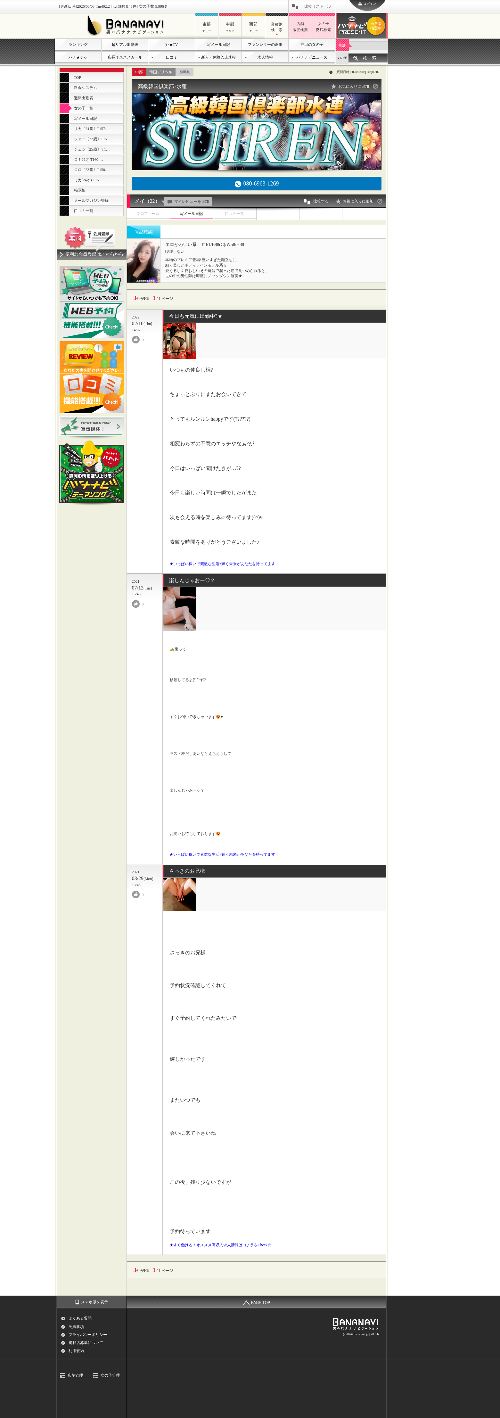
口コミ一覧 (83, 211)
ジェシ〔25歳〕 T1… (92, 149)
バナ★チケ (78, 57)
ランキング (78, 44)
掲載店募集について (86, 1342)
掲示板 (80, 190)
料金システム (85, 88)
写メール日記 (218, 44)
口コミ (171, 57)
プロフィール (148, 213)
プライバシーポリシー (88, 1334)
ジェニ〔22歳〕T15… (92, 139)
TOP (77, 77)
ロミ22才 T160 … (88, 159)
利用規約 (76, 1350)
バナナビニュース (312, 57)
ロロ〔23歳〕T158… (91, 170)
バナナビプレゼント (377, 25)
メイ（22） (147, 201)
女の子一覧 (83, 108)
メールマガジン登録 (91, 200)
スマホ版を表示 (94, 1302)
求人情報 (265, 57)
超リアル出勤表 (124, 44)
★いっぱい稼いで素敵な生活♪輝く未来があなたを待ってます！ (224, 564)
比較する (316, 202)
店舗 (342, 45)
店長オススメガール (125, 57)
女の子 (342, 58)
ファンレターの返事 (265, 44)
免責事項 (76, 1326)
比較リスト (318, 6)
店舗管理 (75, 1375)
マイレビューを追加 (187, 201)
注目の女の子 (312, 44)
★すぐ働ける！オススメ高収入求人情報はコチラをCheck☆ (220, 1245)
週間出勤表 (83, 98)
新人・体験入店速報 (218, 57)
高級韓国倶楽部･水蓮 (162, 86)
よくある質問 (80, 1318)
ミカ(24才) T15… (88, 180)
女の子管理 (110, 1375)
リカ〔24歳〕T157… (91, 129)
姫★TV (171, 44)
